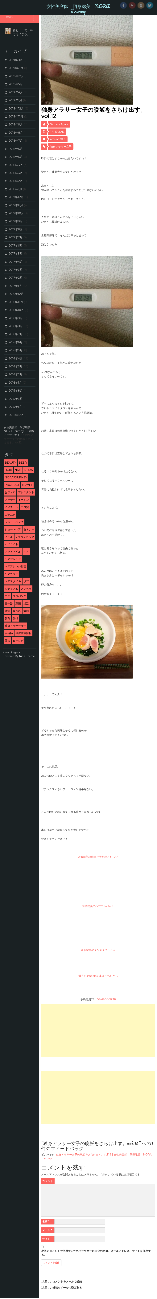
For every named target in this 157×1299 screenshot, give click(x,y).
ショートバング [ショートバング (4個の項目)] (14, 522)
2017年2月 (16, 277)
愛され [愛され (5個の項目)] (17, 611)
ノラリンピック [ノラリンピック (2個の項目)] (24, 536)
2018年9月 (16, 124)
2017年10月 (16, 213)
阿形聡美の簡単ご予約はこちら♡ (98, 857)
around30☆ (58, 139)
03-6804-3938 (106, 999)
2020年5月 (16, 68)
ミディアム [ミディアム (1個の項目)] (11, 588)
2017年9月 (16, 221)
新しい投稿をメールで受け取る (63, 1287)
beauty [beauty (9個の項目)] (10, 462)
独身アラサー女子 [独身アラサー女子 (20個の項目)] (15, 625)
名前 (45, 1221)
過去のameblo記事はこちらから (98, 976)
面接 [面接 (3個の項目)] (7, 640)
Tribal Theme (27, 655)
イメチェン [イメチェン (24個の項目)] (11, 507)
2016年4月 (16, 358)
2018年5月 (16, 157)
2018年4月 (16, 165)
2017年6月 (16, 245)
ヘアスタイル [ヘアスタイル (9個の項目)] (13, 581)
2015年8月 (16, 390)
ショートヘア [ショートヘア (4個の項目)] (13, 529)
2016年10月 (16, 310)
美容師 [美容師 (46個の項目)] (9, 633)
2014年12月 (16, 415)
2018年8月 (16, 132)
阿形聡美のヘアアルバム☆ (98, 906)
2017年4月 (16, 261)
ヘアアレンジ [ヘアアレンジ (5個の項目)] (13, 559)
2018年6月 (16, 149)
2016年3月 (16, 366)
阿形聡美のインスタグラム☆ (98, 950)
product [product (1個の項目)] (12, 485)
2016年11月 (16, 302)
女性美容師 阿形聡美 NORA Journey (78, 8)
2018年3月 (16, 173)
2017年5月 (16, 253)
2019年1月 (15, 100)
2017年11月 (16, 205)
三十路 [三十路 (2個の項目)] (9, 603)
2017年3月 (16, 269)
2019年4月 (16, 92)
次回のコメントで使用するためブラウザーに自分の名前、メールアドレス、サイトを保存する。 (96, 1252)
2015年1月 (15, 406)
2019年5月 (16, 84)
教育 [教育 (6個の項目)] (7, 618)
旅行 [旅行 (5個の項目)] (15, 618)
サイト (46, 1239)
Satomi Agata (59, 124)
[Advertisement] (98, 1030)
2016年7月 (16, 334)
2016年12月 (16, 294)
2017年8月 (16, 229)
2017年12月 (16, 197)
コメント (47, 1181)
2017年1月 (15, 286)
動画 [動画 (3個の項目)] (18, 603)
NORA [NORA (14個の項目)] (28, 470)
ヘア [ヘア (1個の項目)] (26, 551)
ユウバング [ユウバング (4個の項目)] (19, 596)
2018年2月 (16, 181)
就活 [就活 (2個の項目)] (7, 611)
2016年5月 (16, 350)
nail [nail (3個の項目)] (18, 470)
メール (47, 1230)
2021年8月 (16, 60)
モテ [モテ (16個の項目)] (7, 596)
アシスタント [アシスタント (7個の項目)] (26, 492)
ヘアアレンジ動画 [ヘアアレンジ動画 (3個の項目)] (15, 566)
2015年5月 (16, 398)
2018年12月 (16, 108)
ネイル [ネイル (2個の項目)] (9, 536)
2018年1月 (15, 189)
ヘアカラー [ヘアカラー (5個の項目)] (11, 574)
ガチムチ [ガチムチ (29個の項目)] (10, 514)
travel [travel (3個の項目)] (27, 485)
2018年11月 (16, 116)
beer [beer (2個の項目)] (23, 462)
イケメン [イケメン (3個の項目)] (23, 499)
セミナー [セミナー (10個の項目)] (28, 529)
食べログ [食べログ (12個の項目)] (18, 640)
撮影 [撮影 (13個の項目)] (26, 611)
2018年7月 (16, 140)
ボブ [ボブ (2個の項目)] (26, 581)
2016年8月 (16, 326)
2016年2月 (16, 374)
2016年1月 (15, 382)
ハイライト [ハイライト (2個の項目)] (11, 544)
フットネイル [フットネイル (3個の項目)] (13, 551)
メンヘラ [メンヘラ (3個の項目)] (26, 588)
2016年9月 (16, 318)
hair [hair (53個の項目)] (8, 470)
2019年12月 (16, 76)
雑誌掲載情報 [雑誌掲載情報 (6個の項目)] (23, 633)
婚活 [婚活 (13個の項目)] (26, 603)
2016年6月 (16, 342)
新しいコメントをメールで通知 (63, 1281)
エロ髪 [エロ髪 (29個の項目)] (25, 507)
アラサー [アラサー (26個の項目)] (10, 499)
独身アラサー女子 (61, 146)
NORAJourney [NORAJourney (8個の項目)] (16, 477)
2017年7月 (16, 237)
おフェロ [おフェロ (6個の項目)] (10, 492)
